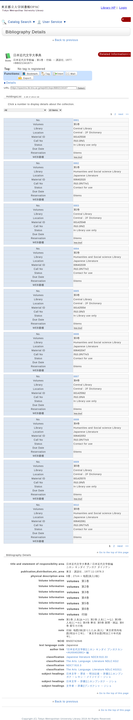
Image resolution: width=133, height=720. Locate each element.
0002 (76, 163)
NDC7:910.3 (73, 665)
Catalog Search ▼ (18, 22)
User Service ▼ (51, 22)
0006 (76, 334)
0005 (76, 291)
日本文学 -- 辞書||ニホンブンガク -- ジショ (91, 681)
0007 (76, 376)
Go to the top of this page (114, 552)
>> (127, 114)
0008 (76, 419)
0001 (76, 120)
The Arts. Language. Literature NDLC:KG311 (94, 669)
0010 (76, 504)
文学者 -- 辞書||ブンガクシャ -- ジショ (89, 685)
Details (11, 82)
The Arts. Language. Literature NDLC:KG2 (92, 661)
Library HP (108, 7)
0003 (76, 205)
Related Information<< (115, 54)
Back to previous (66, 40)
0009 (76, 461)
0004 (76, 248)
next (121, 114)
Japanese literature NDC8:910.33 (87, 657)
